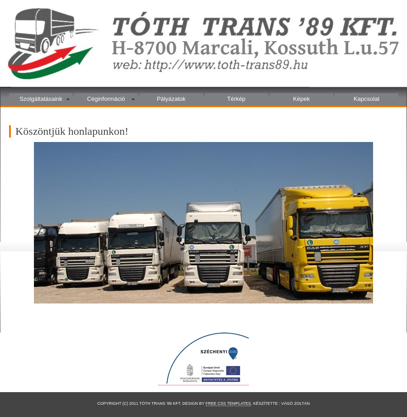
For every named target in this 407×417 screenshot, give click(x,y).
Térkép (236, 98)
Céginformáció (106, 98)
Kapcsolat (366, 98)
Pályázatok (171, 98)
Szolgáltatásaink (40, 98)
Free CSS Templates (228, 403)
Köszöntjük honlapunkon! (71, 131)
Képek (301, 98)
